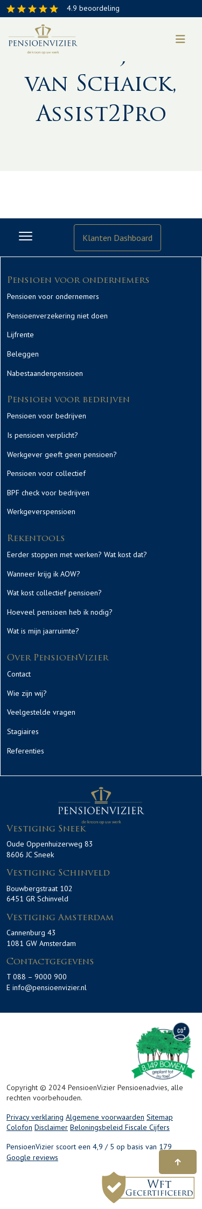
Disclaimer (51, 1127)
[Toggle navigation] (180, 39)
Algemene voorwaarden (105, 1117)
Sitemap (160, 1117)
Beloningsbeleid (97, 1127)
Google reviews (32, 1157)
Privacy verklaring (35, 1117)
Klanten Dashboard (117, 237)
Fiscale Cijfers (147, 1127)
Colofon (19, 1127)
